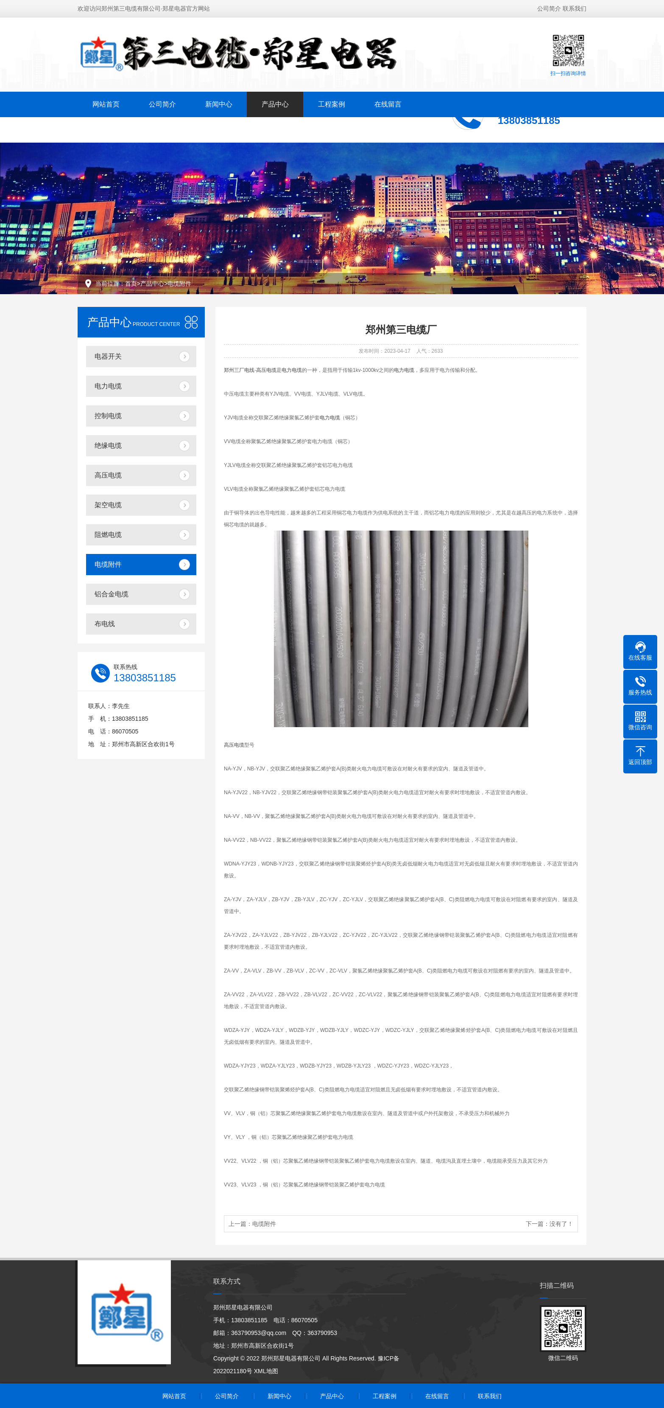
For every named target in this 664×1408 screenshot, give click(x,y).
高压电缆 (108, 475)
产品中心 (275, 104)
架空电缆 (108, 505)
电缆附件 (179, 283)
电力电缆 (108, 386)
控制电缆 (108, 415)
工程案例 (331, 104)
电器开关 (108, 356)
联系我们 (574, 8)
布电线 (105, 623)
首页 (131, 283)
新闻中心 (218, 104)
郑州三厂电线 (239, 370)
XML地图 (266, 1371)
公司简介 (549, 8)
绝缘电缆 (108, 445)
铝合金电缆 (111, 594)
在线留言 (388, 104)
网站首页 (106, 104)
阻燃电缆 (108, 534)
